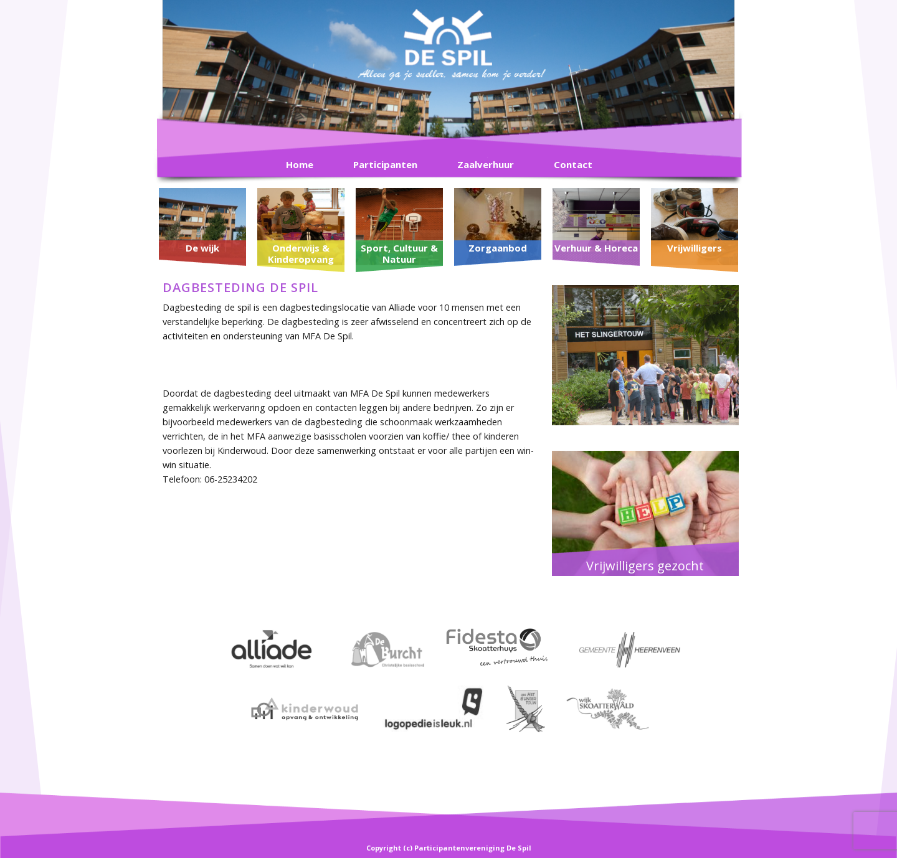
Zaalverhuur (485, 164)
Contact (573, 164)
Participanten (385, 164)
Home (299, 164)
